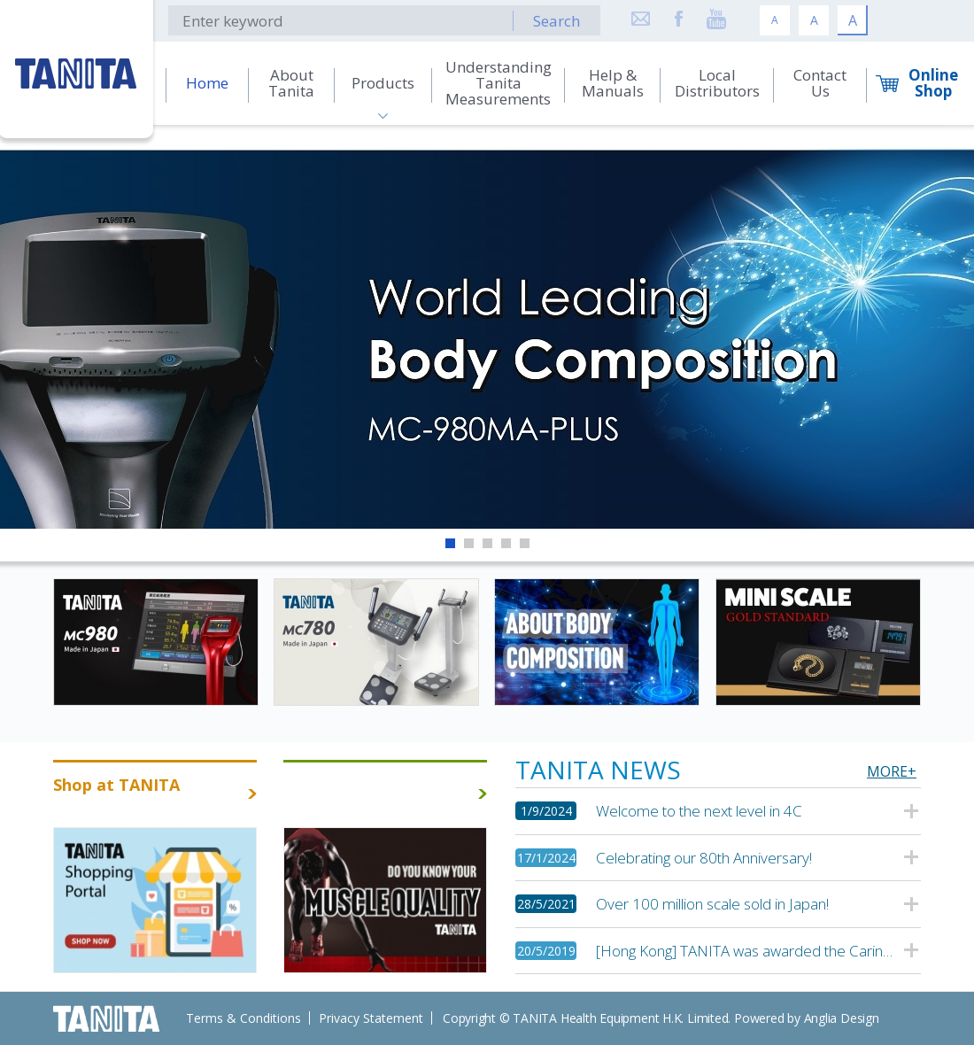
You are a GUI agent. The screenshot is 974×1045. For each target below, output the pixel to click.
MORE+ (891, 771)
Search (556, 21)
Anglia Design (841, 1018)
